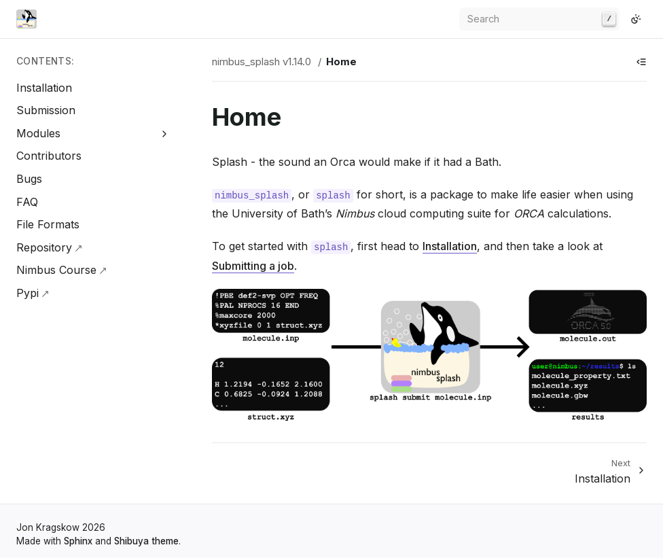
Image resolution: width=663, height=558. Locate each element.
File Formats (47, 224)
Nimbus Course (56, 270)
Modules (38, 133)
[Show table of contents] (641, 61)
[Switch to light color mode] (636, 19)
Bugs (29, 179)
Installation (44, 87)
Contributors (49, 155)
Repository (44, 247)
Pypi (27, 293)
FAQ (27, 202)
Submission (45, 110)
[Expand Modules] (164, 133)
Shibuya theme (146, 541)
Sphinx (78, 541)
